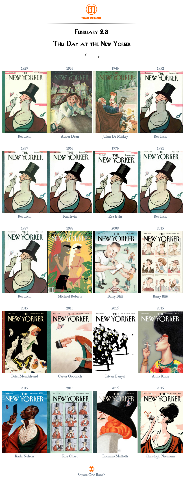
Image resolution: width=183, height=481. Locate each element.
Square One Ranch (91, 475)
